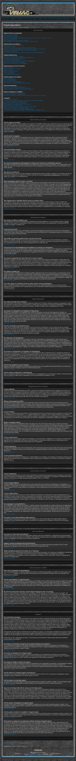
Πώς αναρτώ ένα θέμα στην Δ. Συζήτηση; (13, 56)
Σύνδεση (73, 18)
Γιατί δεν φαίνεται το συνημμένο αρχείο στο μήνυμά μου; (17, 104)
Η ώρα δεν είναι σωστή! (9, 46)
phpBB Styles (30, 753)
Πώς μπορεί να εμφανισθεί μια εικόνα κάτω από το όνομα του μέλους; (20, 50)
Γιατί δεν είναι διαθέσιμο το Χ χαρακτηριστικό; (14, 94)
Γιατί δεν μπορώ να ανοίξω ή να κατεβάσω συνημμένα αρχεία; (18, 108)
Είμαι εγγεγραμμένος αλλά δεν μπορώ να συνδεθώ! (16, 40)
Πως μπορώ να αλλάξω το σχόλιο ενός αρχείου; (15, 102)
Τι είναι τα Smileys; (8, 69)
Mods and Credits (33, 754)
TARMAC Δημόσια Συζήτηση (11, 27)
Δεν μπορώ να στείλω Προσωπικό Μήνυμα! (14, 86)
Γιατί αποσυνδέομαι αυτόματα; (11, 36)
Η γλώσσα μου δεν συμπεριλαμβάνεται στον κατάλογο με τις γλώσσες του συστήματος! (24, 48)
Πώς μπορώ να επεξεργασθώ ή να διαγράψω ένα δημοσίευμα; (19, 57)
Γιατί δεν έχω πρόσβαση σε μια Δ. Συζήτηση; (14, 62)
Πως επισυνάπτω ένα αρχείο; (11, 99)
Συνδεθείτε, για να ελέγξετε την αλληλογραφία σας (59, 18)
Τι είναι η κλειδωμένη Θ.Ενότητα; (11, 74)
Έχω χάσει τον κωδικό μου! (10, 39)
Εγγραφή (40, 18)
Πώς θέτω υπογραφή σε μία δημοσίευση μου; (15, 58)
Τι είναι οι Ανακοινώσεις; (9, 72)
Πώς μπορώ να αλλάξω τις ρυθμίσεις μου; (14, 45)
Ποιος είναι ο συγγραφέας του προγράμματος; (15, 93)
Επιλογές (35, 18)
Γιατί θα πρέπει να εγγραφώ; (10, 35)
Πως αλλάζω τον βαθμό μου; (10, 51)
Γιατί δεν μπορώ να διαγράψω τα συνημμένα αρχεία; (16, 107)
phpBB (49, 753)
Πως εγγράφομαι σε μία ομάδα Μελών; (13, 81)
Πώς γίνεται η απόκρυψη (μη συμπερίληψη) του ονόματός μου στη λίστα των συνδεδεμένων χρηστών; (28, 38)
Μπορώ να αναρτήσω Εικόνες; (11, 70)
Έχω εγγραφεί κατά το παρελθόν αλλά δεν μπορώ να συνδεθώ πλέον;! (21, 41)
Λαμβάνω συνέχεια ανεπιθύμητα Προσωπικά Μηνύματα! (17, 88)
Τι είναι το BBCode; (8, 67)
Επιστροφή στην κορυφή (9, 132)
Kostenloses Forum (39, 753)
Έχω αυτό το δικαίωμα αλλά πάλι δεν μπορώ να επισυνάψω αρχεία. (20, 106)
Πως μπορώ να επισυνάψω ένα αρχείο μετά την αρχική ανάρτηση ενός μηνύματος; (23, 100)
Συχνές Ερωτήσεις (5, 18)
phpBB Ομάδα (9, 573)
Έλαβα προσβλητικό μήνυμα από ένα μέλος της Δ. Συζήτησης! (19, 89)
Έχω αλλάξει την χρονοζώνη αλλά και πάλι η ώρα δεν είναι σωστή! (20, 47)
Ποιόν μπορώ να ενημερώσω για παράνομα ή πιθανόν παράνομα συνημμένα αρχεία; (24, 110)
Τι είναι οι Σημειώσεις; (9, 73)
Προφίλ (45, 18)
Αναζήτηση (13, 18)
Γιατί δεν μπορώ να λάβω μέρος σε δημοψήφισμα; (16, 63)
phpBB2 (22, 753)
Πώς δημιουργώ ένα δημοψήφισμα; (12, 59)
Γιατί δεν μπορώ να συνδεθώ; (11, 34)
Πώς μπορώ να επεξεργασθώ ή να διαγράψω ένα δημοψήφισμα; (19, 61)
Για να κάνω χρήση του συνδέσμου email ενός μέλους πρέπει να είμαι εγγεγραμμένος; (24, 52)
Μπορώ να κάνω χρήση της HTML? (12, 68)
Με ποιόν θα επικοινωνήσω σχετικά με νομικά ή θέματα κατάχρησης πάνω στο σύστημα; (25, 95)
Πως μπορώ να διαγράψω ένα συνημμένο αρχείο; (16, 101)
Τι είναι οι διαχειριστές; (9, 78)
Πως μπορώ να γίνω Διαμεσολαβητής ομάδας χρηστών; (17, 83)
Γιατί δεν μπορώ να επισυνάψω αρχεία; (13, 105)
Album (30, 18)
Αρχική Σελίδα (20, 18)
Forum (25, 18)
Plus (25, 753)
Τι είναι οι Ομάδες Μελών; (10, 80)
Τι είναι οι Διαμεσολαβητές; (10, 79)
